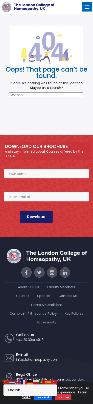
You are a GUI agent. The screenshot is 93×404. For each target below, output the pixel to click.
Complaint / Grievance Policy (33, 313)
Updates (44, 296)
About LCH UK (28, 287)
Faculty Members (61, 287)
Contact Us (68, 296)
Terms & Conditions (46, 304)
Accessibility (46, 322)
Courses (22, 296)
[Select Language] (30, 390)
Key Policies (74, 313)
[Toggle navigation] (87, 7)
